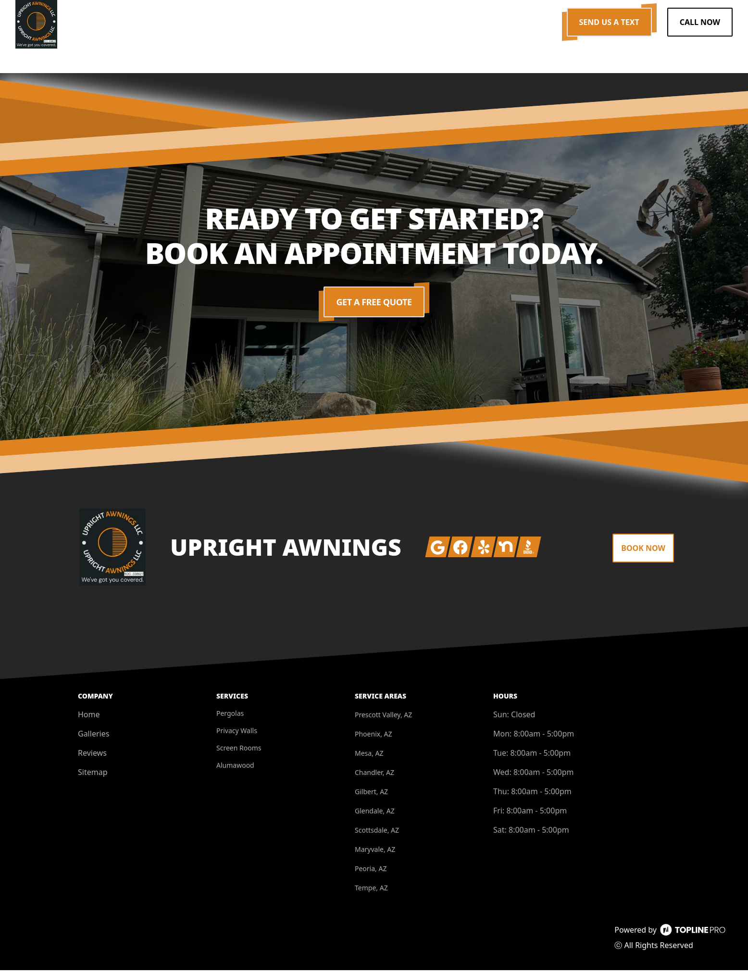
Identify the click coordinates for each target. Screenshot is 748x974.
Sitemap (93, 776)
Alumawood (235, 769)
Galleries (93, 737)
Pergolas (230, 717)
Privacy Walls (236, 734)
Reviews (92, 756)
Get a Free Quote (374, 306)
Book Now (643, 552)
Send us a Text (609, 22)
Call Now (700, 22)
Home (89, 718)
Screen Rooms (238, 751)
